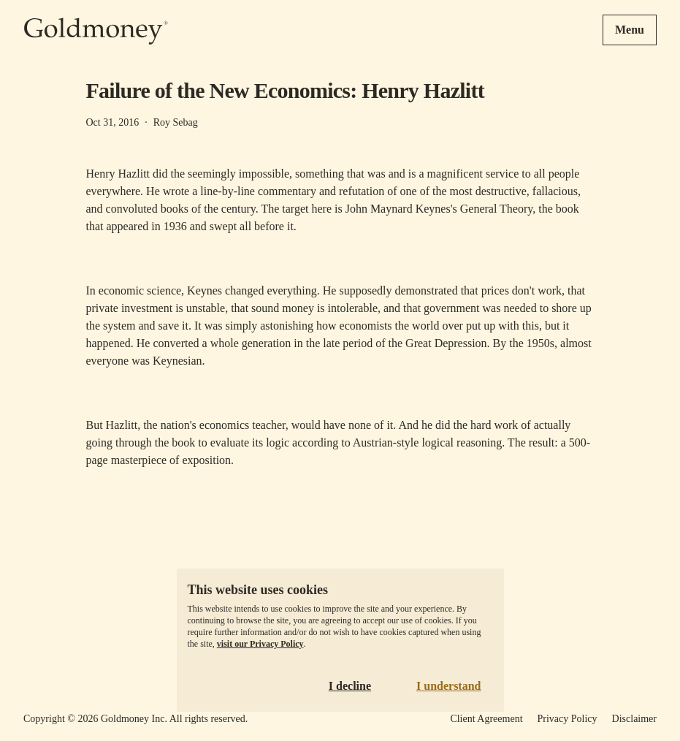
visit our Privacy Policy (260, 644)
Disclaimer (634, 718)
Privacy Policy (567, 718)
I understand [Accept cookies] (448, 686)
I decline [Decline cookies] (350, 686)
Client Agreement (486, 718)
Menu (629, 29)
